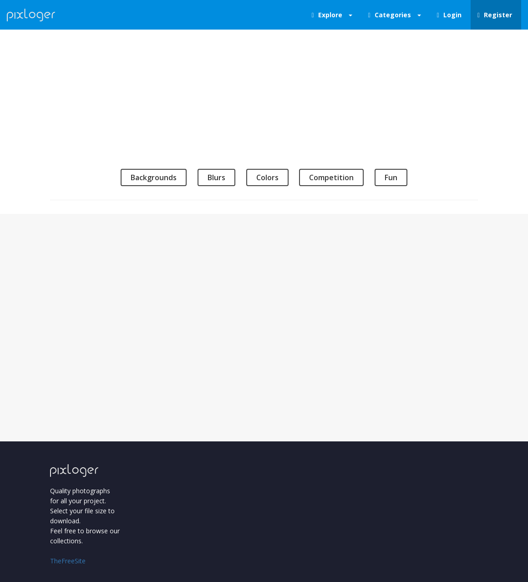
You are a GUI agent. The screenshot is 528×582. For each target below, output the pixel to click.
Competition (331, 177)
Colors (267, 177)
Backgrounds (154, 177)
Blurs (216, 177)
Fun (391, 177)
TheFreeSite (68, 561)
